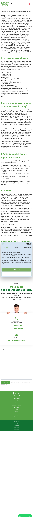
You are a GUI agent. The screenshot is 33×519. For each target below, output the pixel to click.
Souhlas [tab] (6, 247)
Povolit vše (16, 269)
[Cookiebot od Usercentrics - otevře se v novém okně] (25, 244)
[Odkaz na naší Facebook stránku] (15, 416)
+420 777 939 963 (16, 326)
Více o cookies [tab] (27, 247)
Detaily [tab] (16, 247)
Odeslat (5, 382)
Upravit (16, 273)
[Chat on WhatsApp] (25, 517)
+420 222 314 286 (16, 329)
